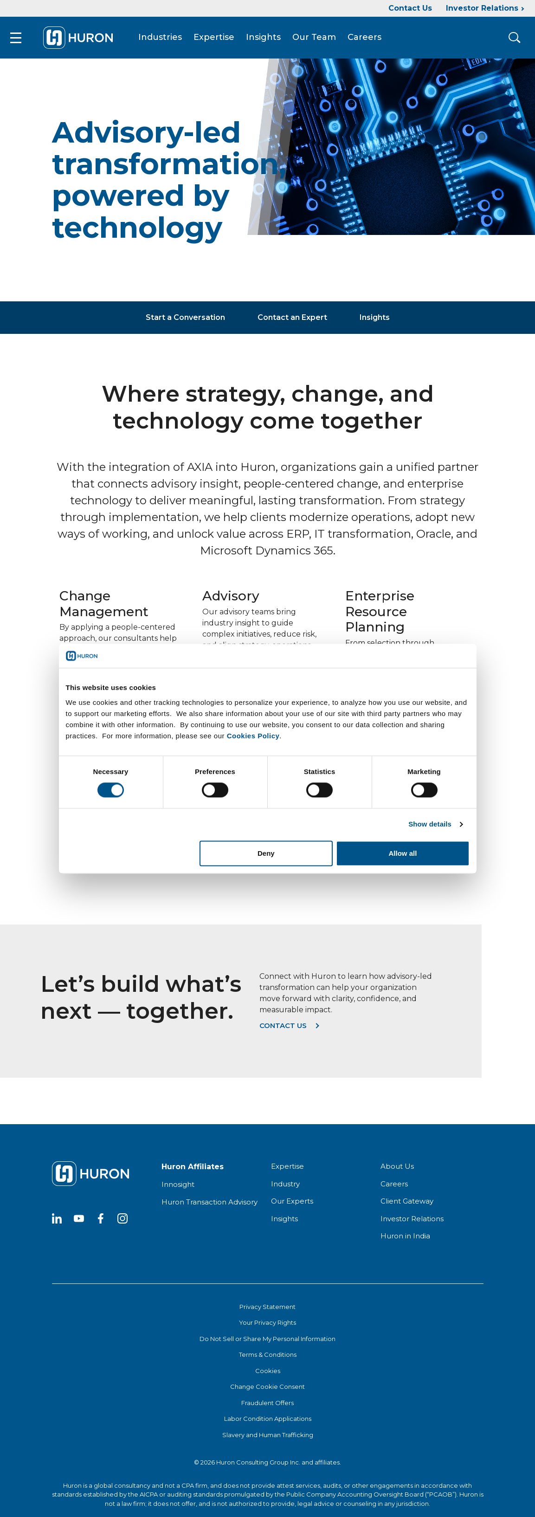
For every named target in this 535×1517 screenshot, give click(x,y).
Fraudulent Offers (267, 1407)
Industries (167, 40)
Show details (429, 824)
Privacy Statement (267, 1311)
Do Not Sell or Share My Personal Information (267, 1343)
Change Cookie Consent (267, 1391)
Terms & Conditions (268, 1359)
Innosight (177, 1189)
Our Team (321, 40)
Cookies (267, 1375)
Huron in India (405, 1240)
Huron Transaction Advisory (209, 1206)
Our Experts (292, 1205)
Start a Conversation (185, 322)
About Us (397, 1170)
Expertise (221, 40)
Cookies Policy (253, 736)
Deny (266, 853)
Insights (270, 40)
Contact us (283, 1030)
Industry (285, 1188)
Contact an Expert (292, 322)
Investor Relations (482, 8)
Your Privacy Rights (267, 1327)
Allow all (403, 853)
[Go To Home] (85, 40)
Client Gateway (406, 1205)
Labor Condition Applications (267, 1423)
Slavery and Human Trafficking (267, 1439)
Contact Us (410, 8)
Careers (372, 40)
